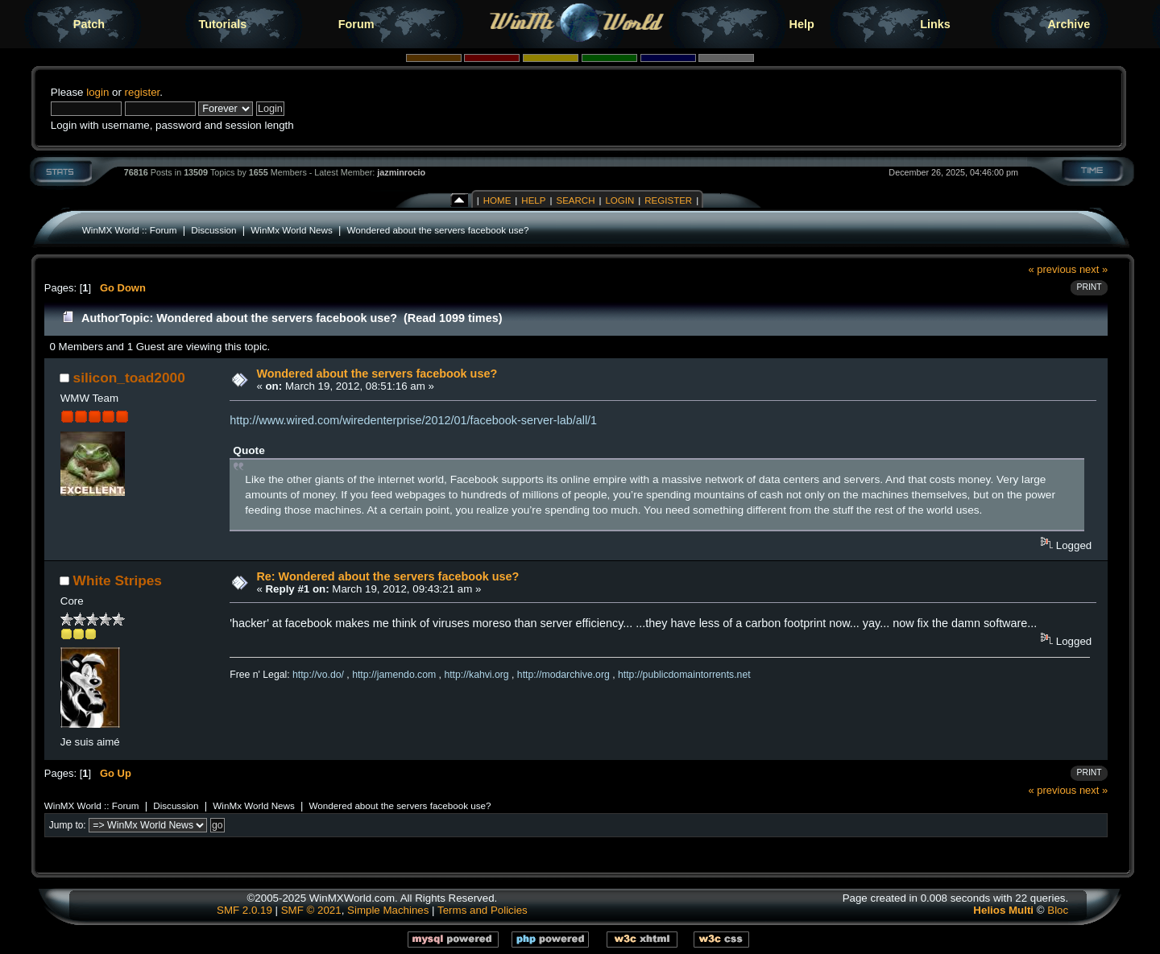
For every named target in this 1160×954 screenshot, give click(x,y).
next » (1093, 269)
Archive (1068, 24)
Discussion (213, 230)
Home (497, 200)
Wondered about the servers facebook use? (438, 230)
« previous (1053, 269)
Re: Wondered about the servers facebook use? (387, 576)
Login (619, 200)
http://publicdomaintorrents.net (684, 674)
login (97, 92)
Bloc (1057, 910)
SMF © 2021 (311, 910)
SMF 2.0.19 (244, 910)
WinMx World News (291, 230)
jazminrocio (401, 172)
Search (575, 200)
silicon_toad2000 (129, 378)
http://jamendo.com (394, 674)
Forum (356, 24)
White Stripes (117, 580)
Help (801, 24)
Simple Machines (388, 910)
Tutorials (222, 24)
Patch (89, 24)
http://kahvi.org (476, 674)
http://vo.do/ (318, 674)
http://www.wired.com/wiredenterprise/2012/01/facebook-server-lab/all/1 (413, 420)
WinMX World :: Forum (129, 230)
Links (935, 24)
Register (668, 200)
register (142, 92)
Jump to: (67, 825)
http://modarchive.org (563, 674)
